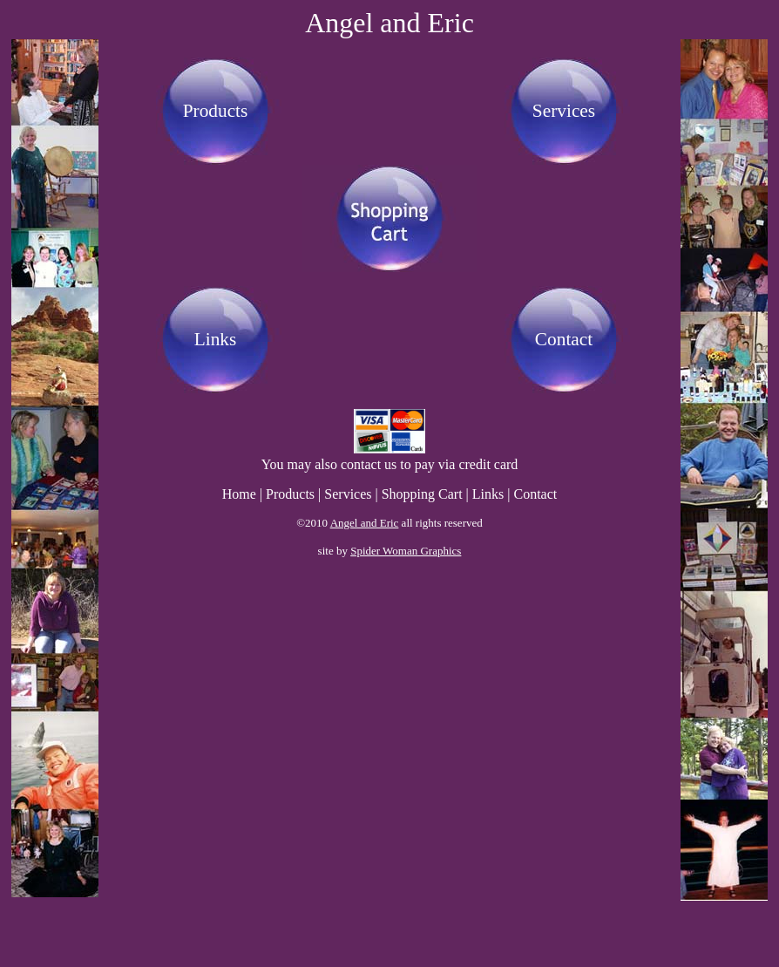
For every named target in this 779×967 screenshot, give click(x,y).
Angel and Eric (364, 522)
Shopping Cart (422, 494)
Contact (564, 339)
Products (215, 110)
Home (239, 494)
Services (563, 110)
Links (215, 339)
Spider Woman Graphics (405, 550)
